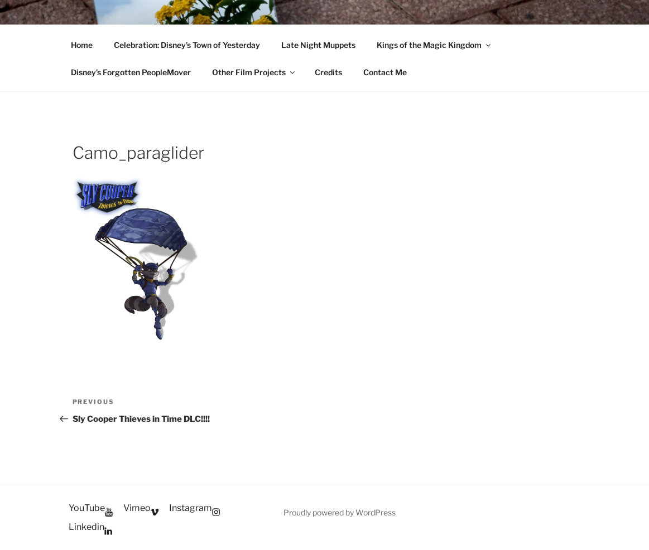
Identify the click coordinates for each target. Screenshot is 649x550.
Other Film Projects (254, 72)
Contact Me (385, 72)
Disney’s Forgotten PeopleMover (131, 72)
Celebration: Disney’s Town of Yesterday (187, 45)
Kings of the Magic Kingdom (434, 45)
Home (82, 45)
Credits (328, 72)
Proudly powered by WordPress (339, 512)
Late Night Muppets (318, 45)
